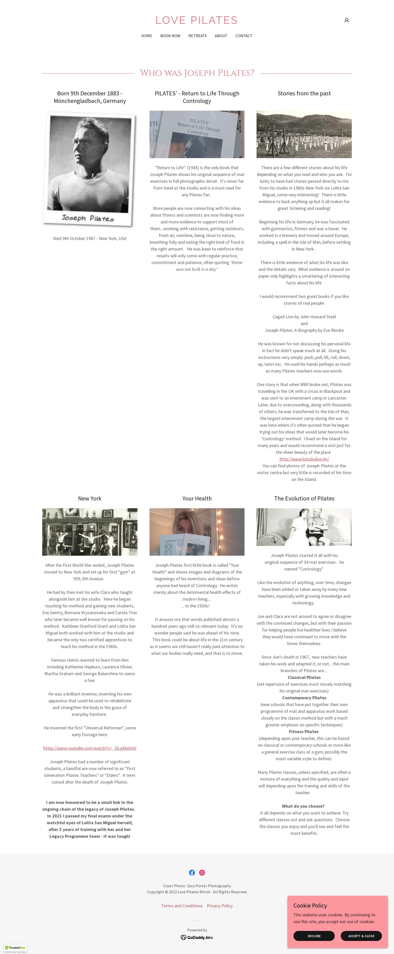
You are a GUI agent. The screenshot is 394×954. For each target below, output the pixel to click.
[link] (197, 22)
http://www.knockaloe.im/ (304, 459)
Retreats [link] (197, 35)
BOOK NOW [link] (170, 35)
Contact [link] (244, 35)
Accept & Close (361, 936)
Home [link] (146, 35)
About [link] (221, 35)
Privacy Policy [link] (220, 906)
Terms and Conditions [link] (182, 906)
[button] (347, 20)
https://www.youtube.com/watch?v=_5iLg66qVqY (89, 748)
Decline (314, 936)
